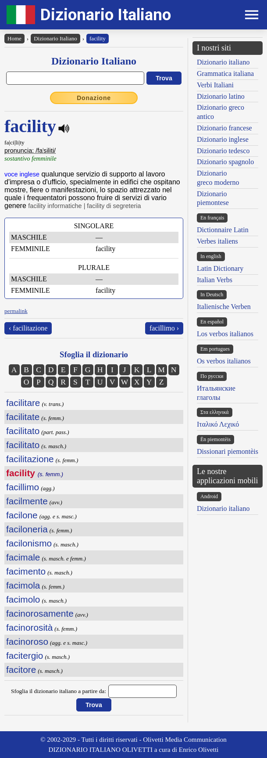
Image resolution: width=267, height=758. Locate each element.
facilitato (22, 431)
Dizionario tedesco (223, 150)
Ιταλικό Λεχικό (218, 424)
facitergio (24, 655)
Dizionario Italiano (105, 14)
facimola (23, 585)
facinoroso (27, 641)
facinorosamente (40, 613)
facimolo (23, 599)
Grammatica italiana (225, 73)
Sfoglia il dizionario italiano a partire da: (58, 691)
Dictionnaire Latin (223, 230)
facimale (23, 557)
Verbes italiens (217, 241)
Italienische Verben (224, 306)
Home (14, 38)
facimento (26, 571)
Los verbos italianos (225, 334)
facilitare (23, 403)
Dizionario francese (224, 128)
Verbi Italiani (215, 85)
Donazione (94, 97)
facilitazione (30, 459)
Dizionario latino (221, 96)
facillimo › (164, 328)
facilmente (27, 501)
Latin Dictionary (220, 268)
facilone (22, 515)
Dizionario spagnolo (225, 161)
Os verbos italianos (224, 361)
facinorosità (29, 627)
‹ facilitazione (28, 328)
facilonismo (29, 543)
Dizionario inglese (223, 139)
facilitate (22, 417)
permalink (16, 311)
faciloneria (27, 529)
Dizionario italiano (223, 62)
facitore (21, 670)
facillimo (22, 487)
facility (97, 38)
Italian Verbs (214, 280)
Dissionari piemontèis (227, 451)
